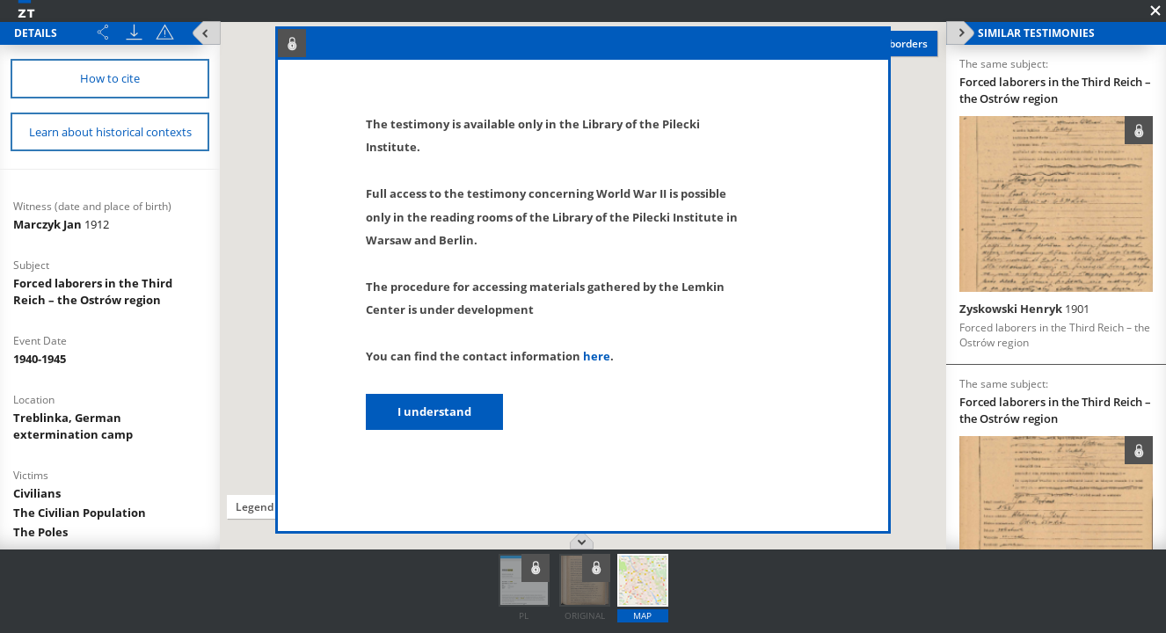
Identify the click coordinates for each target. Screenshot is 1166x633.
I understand (434, 411)
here (596, 356)
